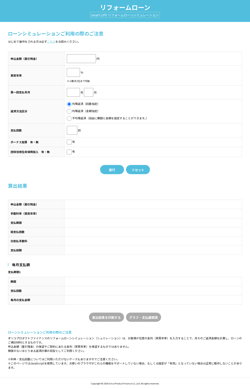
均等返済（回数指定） (83, 104)
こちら (51, 41)
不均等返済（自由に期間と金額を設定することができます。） (108, 118)
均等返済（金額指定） (83, 111)
